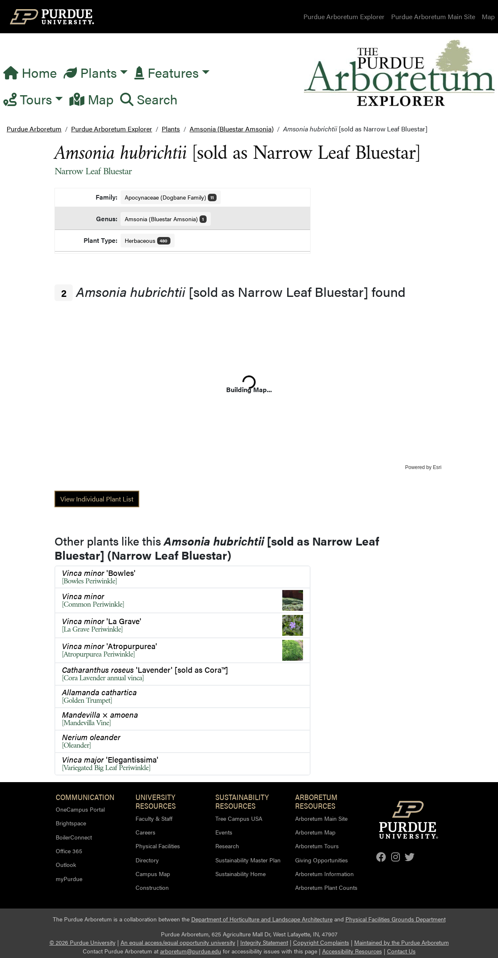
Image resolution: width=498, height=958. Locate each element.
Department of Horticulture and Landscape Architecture (262, 919)
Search (149, 98)
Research (227, 846)
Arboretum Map (315, 832)
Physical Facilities (158, 846)
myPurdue (69, 878)
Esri (437, 467)
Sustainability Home (240, 873)
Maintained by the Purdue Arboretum (401, 942)
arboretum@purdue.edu (190, 951)
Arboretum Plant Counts (326, 887)
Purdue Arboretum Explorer (344, 16)
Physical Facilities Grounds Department (395, 919)
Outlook (66, 864)
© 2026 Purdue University (82, 942)
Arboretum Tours (317, 846)
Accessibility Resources (352, 951)
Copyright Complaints (321, 942)
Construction (152, 887)
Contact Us (401, 951)
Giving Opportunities (321, 860)
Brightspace (71, 823)
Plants (90, 72)
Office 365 (69, 851)
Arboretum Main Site (321, 818)
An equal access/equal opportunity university (178, 942)
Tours (27, 98)
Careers (145, 832)
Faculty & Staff (154, 818)
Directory (147, 860)
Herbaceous (148, 240)
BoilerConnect (74, 837)
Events (223, 832)
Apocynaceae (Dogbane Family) (171, 197)
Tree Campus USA (238, 818)
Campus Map (153, 873)
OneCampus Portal (80, 809)
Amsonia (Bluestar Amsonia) (166, 219)
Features (166, 72)
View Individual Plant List (96, 499)
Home (30, 72)
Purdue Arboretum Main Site (433, 16)
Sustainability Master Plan (248, 860)
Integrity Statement (264, 942)
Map (488, 16)
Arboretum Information (324, 873)
